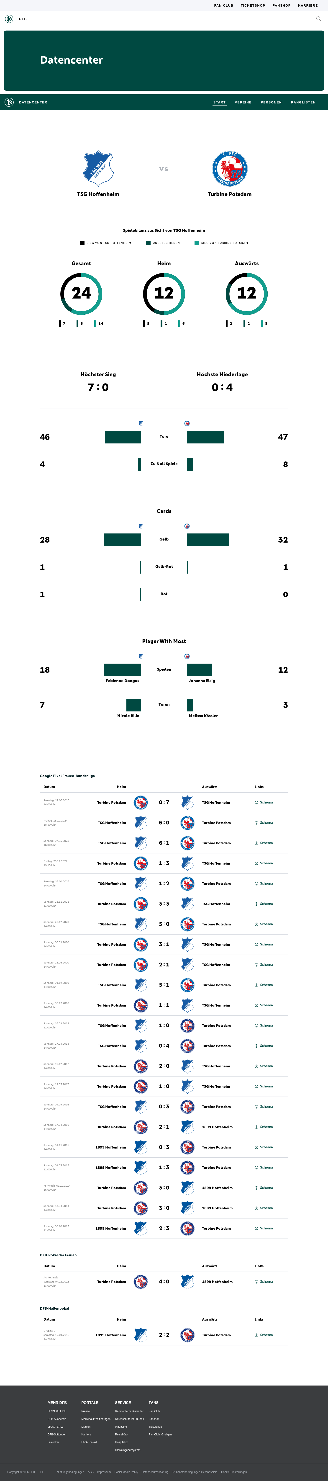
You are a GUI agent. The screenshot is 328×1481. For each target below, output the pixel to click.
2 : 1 (164, 965)
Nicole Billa (128, 716)
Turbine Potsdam (111, 802)
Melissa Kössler (203, 716)
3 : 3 (164, 904)
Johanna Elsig (202, 681)
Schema (264, 802)
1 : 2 (164, 883)
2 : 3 (164, 1228)
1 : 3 (164, 863)
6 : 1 (164, 843)
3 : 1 (164, 944)
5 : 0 (164, 924)
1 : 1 (164, 1005)
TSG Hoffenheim (216, 802)
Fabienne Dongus (122, 681)
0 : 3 (164, 1107)
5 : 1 (164, 985)
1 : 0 (164, 1025)
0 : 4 (164, 1046)
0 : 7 (164, 802)
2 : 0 (164, 1066)
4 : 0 (164, 1282)
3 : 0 (164, 1188)
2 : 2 (164, 1335)
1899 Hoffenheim (217, 1127)
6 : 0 (164, 823)
